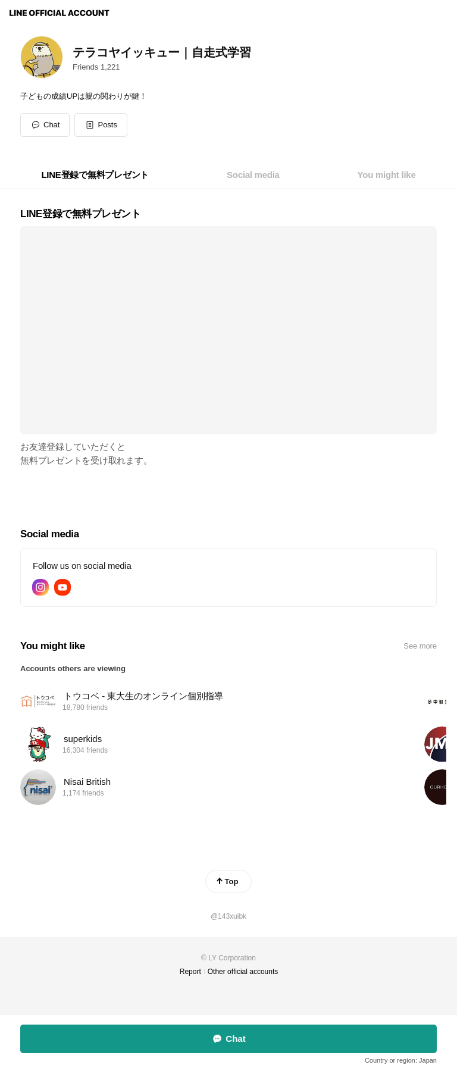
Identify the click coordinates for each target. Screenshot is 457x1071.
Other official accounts (243, 971)
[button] (100, 125)
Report (190, 971)
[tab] (95, 175)
